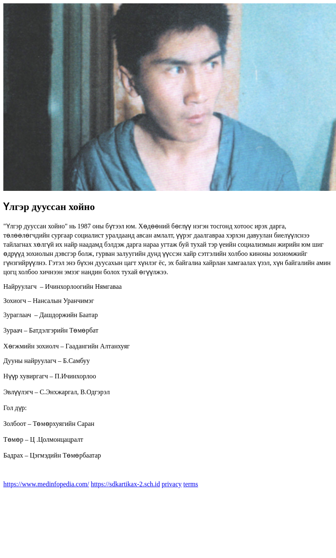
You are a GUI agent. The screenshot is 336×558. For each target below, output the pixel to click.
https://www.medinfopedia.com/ (46, 484)
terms (190, 484)
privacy (172, 484)
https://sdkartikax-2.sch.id (125, 484)
